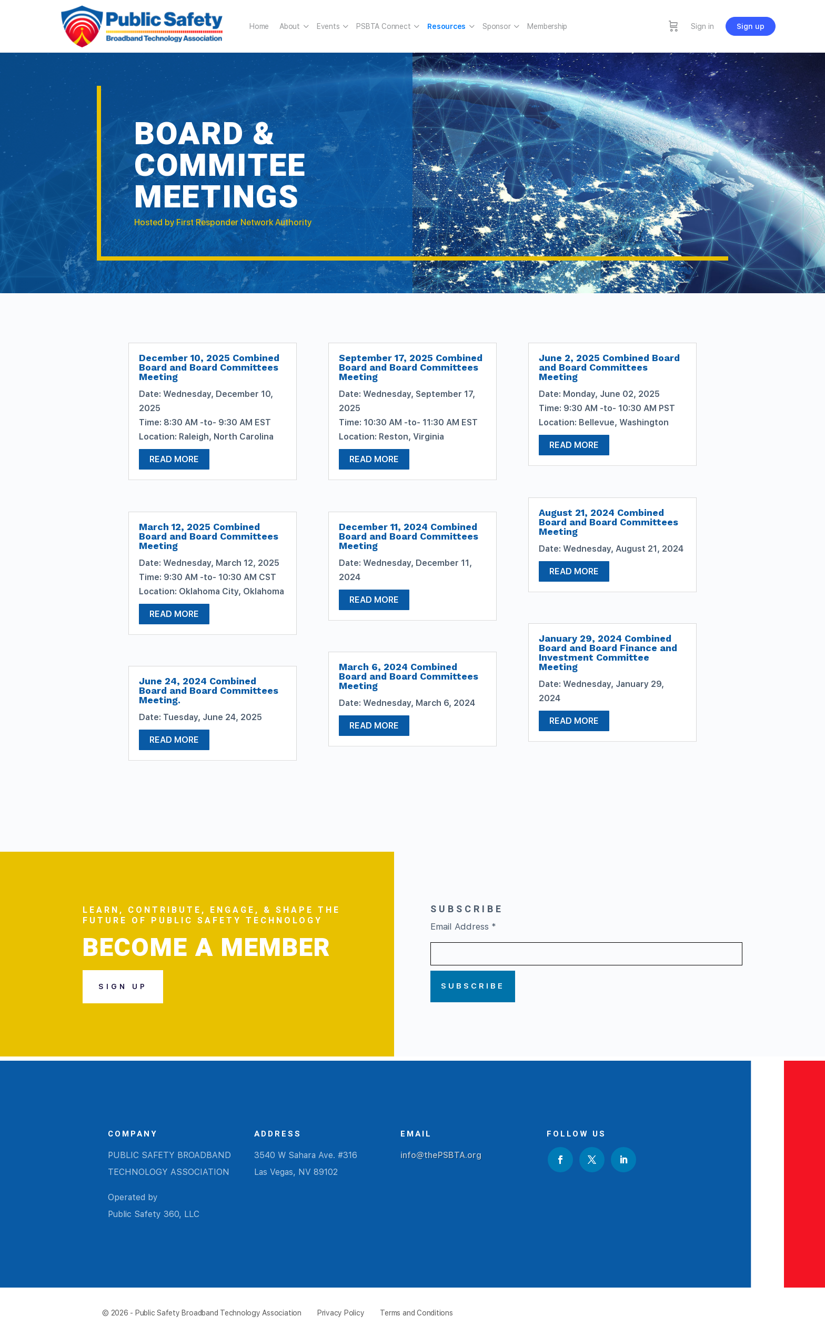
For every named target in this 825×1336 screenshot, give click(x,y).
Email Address (463, 926)
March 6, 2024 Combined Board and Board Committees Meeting (408, 676)
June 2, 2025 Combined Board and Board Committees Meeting (609, 367)
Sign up (750, 26)
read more (174, 459)
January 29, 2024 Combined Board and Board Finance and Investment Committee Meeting (608, 652)
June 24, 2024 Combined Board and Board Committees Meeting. (208, 690)
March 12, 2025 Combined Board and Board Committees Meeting (208, 536)
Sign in (702, 26)
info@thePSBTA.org (440, 1155)
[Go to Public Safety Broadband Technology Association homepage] (141, 25)
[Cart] (673, 26)
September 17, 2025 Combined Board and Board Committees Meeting (410, 367)
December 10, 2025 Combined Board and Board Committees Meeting (209, 367)
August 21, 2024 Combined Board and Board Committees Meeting (608, 522)
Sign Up (122, 986)
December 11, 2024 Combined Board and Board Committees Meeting (408, 536)
